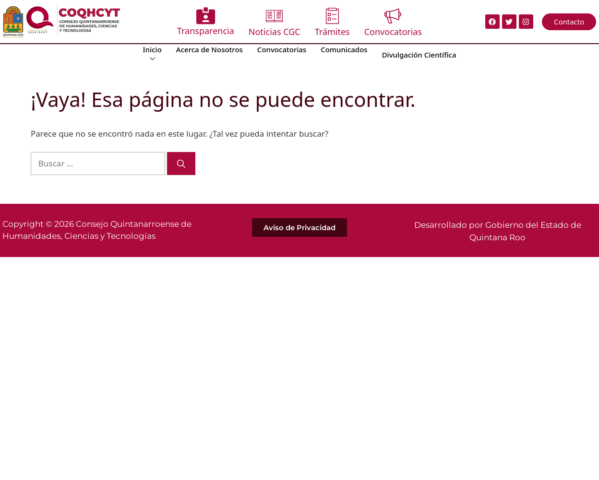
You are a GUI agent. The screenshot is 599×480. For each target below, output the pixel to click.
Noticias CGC (274, 22)
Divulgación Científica (419, 54)
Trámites (332, 22)
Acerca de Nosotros (209, 49)
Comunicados (344, 49)
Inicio (152, 54)
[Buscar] (181, 163)
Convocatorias (393, 22)
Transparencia (205, 21)
